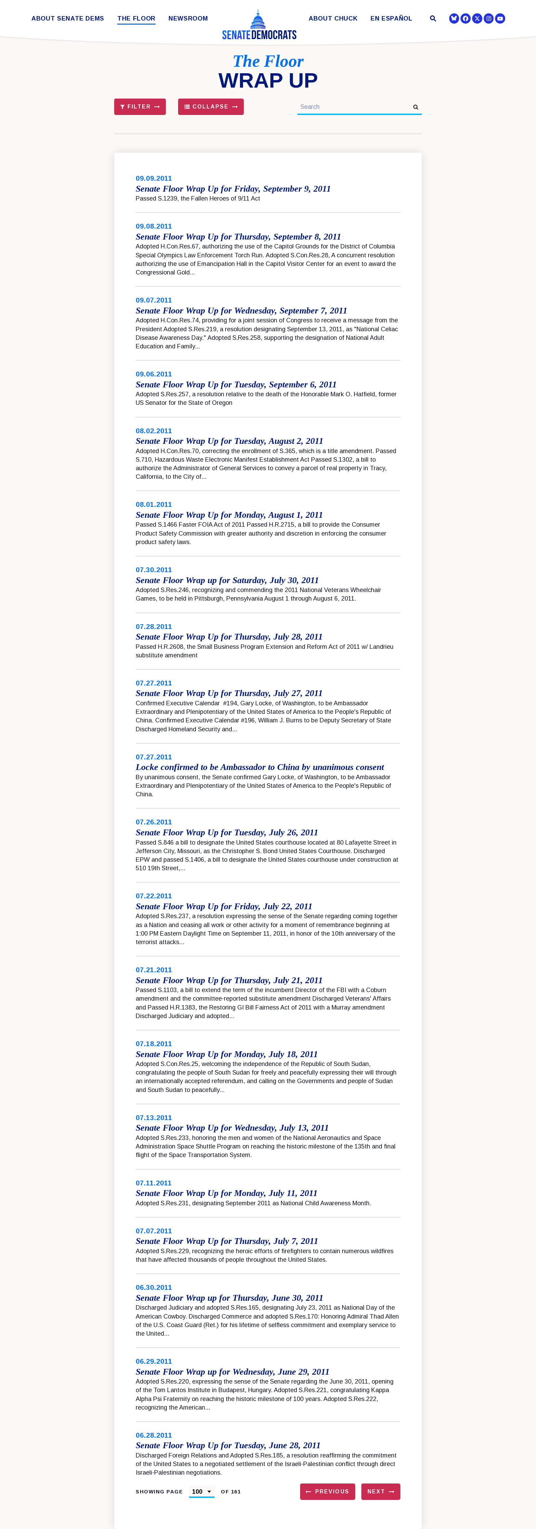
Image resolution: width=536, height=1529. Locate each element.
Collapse (206, 107)
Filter (135, 107)
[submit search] (415, 107)
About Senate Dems (67, 18)
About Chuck (333, 18)
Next (376, 1491)
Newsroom (188, 18)
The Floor (136, 18)
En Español (392, 18)
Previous (332, 1491)
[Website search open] (433, 19)
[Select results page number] (202, 1492)
